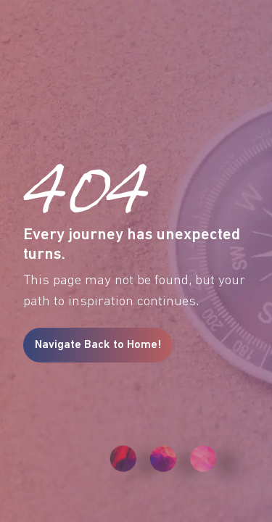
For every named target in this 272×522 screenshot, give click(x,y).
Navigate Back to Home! (98, 345)
